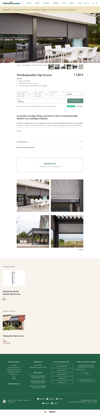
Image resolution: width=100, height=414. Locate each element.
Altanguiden (62, 382)
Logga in (95, 402)
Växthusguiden (62, 370)
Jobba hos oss (14, 374)
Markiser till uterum (49, 65)
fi (27, 400)
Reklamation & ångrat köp (14, 370)
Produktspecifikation (49, 142)
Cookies (89, 402)
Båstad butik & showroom (37, 381)
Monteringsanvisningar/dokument (49, 147)
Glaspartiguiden (62, 374)
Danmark (19, 400)
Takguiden (62, 378)
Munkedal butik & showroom (38, 386)
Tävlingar (13, 378)
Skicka (86, 373)
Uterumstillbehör (26, 65)
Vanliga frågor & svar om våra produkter (50, 164)
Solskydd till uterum (37, 65)
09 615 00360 (38, 365)
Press (13, 376)
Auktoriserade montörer (14, 372)
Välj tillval (21, 102)
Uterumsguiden (62, 366)
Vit (52, 94)
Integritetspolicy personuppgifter (77, 402)
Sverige (10, 400)
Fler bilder (80, 249)
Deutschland (11, 402)
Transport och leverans (14, 367)
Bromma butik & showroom (38, 376)
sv (29, 400)
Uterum (19, 65)
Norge (14, 400)
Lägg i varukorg (75, 101)
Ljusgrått (69, 94)
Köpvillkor (13, 365)
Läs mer (19, 131)
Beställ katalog (86, 380)
